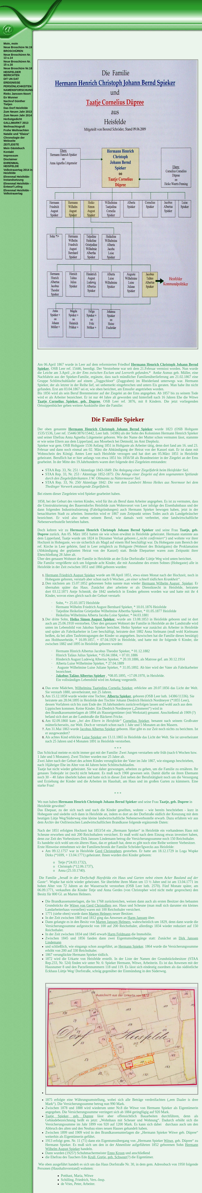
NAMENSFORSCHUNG (18, 90)
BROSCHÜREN (13, 51)
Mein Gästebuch (14, 148)
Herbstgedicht (13, 119)
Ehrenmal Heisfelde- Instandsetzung (17, 178)
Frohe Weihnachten (16, 130)
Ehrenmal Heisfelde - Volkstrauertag (17, 192)
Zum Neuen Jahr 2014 (18, 115)
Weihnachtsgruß (14, 126)
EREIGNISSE (12, 82)
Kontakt (9, 151)
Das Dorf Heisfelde (16, 108)
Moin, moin (11, 43)
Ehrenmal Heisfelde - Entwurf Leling (17, 185)
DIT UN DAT (11, 78)
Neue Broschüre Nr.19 (18, 47)
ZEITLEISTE (11, 144)
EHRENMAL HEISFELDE (11, 164)
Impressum (11, 155)
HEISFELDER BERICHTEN (12, 73)
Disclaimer (10, 159)
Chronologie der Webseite (14, 139)
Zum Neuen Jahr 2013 (18, 111)
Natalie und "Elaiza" (16, 133)
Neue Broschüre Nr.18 (18, 68)
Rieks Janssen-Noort (17, 93)
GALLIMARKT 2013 (16, 122)
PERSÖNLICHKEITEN (17, 86)
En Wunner (11, 97)
